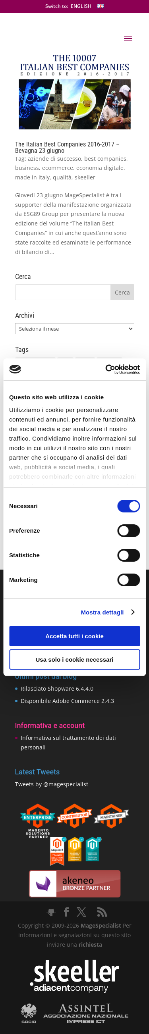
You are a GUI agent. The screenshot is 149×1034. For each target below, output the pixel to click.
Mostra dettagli (102, 612)
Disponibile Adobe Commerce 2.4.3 (67, 701)
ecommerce (57, 167)
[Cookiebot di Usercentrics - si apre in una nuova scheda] (106, 369)
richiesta (89, 944)
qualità (62, 177)
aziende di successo (54, 158)
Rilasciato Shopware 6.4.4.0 (57, 688)
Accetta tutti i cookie (74, 636)
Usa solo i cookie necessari (75, 659)
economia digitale (100, 167)
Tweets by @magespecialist (51, 784)
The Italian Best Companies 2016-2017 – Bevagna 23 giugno (67, 147)
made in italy (32, 177)
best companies (105, 158)
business (27, 167)
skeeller (85, 177)
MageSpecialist (101, 925)
